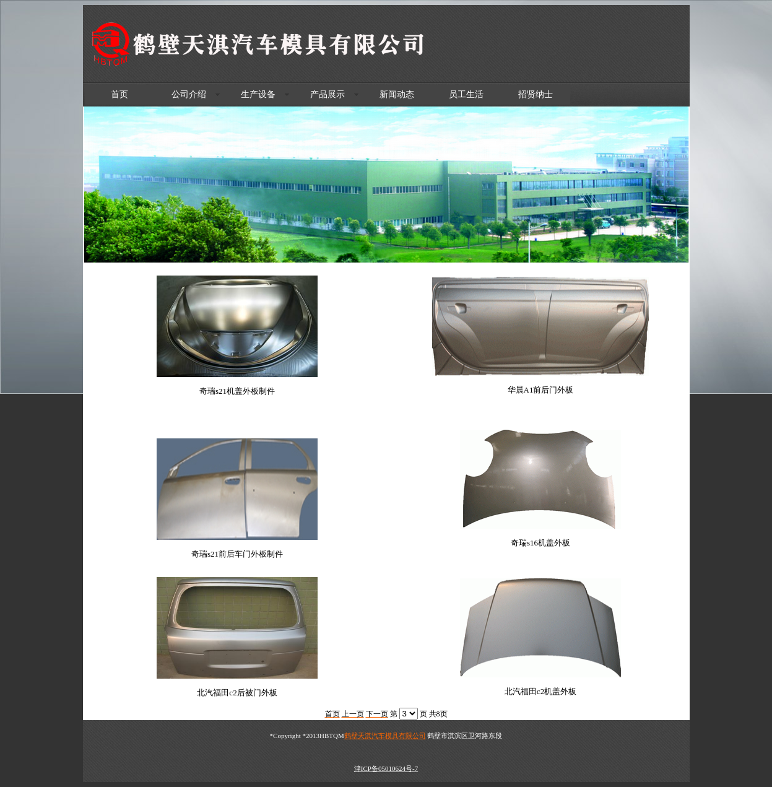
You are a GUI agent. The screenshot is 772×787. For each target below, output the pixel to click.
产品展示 (327, 94)
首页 (119, 94)
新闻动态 (396, 94)
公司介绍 (188, 94)
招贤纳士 (535, 94)
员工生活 (466, 94)
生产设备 (258, 94)
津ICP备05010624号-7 (386, 768)
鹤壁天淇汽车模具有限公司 (385, 735)
